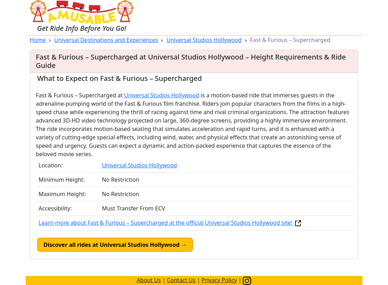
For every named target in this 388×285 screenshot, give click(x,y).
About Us (149, 280)
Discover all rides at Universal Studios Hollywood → (115, 245)
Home (38, 40)
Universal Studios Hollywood (203, 40)
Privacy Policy (219, 280)
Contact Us (181, 280)
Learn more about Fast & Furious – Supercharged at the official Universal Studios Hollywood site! (170, 223)
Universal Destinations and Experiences (106, 40)
